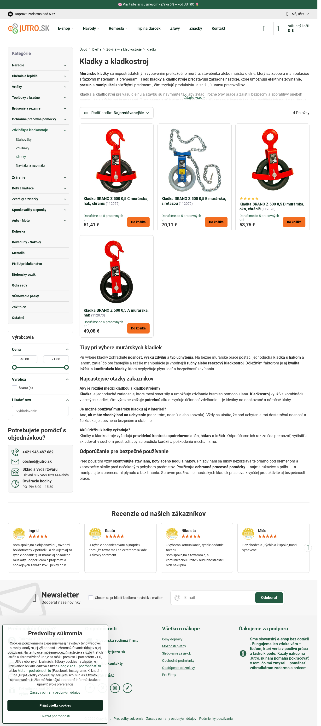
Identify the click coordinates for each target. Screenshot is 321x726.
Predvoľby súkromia (128, 718)
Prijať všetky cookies (55, 705)
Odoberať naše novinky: (61, 602)
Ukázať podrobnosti (55, 716)
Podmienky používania (216, 718)
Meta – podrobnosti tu (34, 671)
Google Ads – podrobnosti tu (79, 666)
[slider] (14, 367)
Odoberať (269, 597)
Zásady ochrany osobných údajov (171, 718)
